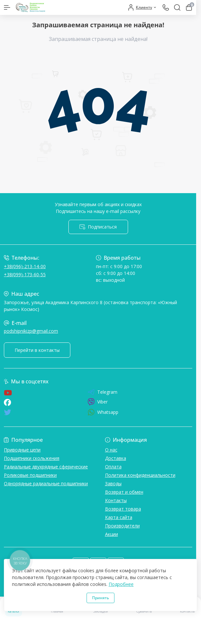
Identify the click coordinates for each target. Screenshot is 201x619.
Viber (98, 401)
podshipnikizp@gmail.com (31, 331)
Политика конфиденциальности (140, 475)
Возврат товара (123, 509)
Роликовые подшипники (30, 475)
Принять (100, 597)
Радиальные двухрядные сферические (46, 467)
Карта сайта (118, 517)
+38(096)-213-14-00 (25, 266)
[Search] (177, 7)
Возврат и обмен (124, 492)
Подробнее (121, 584)
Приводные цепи (22, 450)
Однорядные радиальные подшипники (46, 483)
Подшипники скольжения (31, 458)
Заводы (113, 483)
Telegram (102, 392)
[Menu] (7, 7)
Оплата (113, 467)
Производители (122, 526)
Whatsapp (103, 412)
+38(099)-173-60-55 (25, 274)
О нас (111, 450)
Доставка (115, 458)
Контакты (116, 500)
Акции (111, 534)
